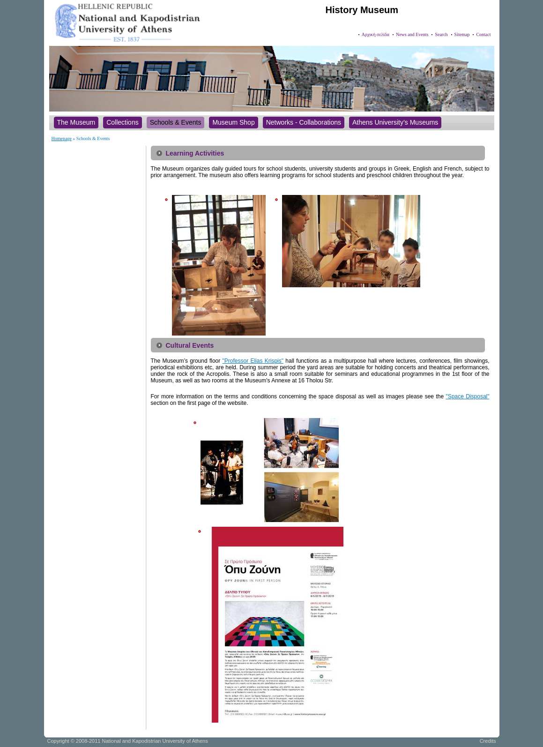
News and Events (412, 34)
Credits (488, 741)
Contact (483, 34)
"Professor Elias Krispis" (253, 361)
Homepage (62, 138)
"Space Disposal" (468, 396)
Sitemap (462, 34)
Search (441, 34)
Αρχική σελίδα (375, 34)
